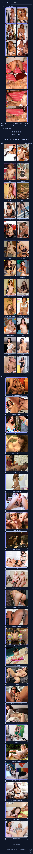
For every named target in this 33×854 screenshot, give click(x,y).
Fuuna (10, 297)
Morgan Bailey (16, 511)
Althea (23, 297)
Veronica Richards (16, 626)
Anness (23, 181)
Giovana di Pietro (10, 316)
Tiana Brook (10, 220)
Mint (10, 162)
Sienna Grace (16, 569)
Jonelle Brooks (16, 530)
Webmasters (16, 844)
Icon (10, 181)
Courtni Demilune (16, 761)
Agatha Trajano (16, 414)
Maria (10, 354)
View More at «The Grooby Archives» (16, 139)
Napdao (23, 354)
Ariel (10, 277)
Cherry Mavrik (16, 819)
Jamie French (22, 220)
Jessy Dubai (16, 549)
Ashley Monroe (23, 316)
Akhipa (10, 200)
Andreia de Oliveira (16, 703)
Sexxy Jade (10, 239)
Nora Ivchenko (16, 781)
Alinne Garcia (16, 472)
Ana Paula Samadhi (16, 395)
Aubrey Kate (22, 200)
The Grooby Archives (7, 6)
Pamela (23, 258)
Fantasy (3, 125)
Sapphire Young (16, 491)
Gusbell (23, 374)
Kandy (23, 335)
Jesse (16, 742)
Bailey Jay (16, 723)
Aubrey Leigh (16, 646)
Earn (23, 162)
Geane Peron (10, 335)
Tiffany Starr (16, 684)
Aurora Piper (10, 374)
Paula (16, 434)
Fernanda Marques (16, 800)
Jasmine (22, 277)
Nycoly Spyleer (16, 453)
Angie (23, 239)
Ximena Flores (16, 607)
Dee (10, 258)
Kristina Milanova (16, 588)
